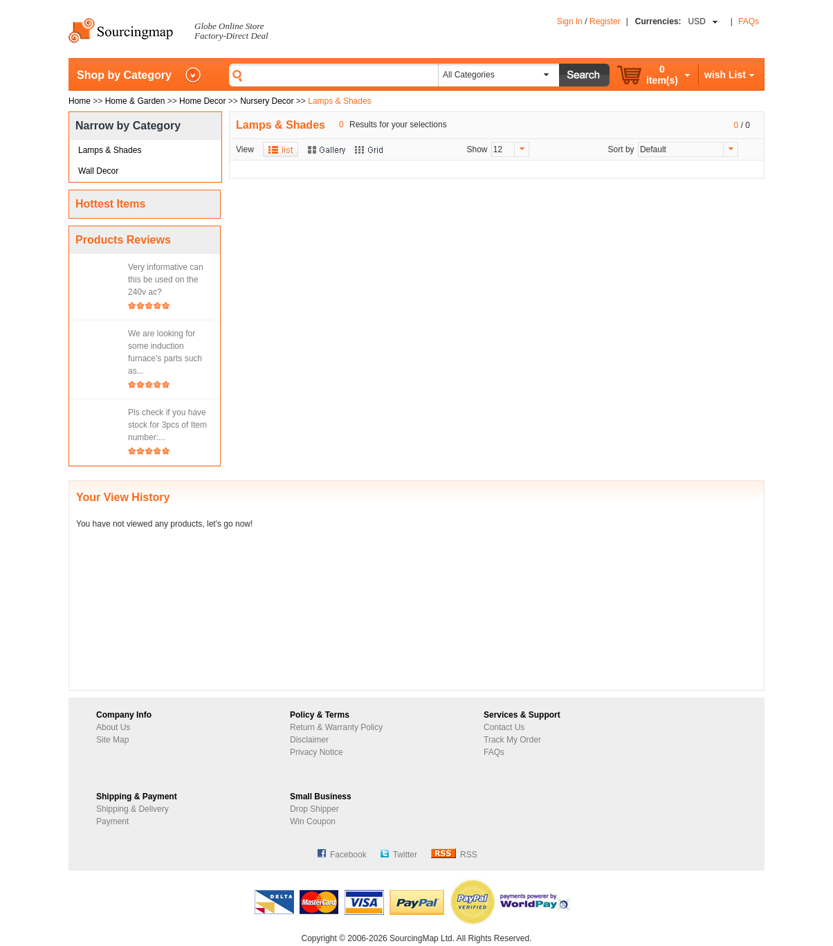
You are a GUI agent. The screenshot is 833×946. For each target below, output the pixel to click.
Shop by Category (124, 75)
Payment (112, 821)
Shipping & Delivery (132, 809)
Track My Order (512, 740)
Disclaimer (309, 740)
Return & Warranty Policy (336, 727)
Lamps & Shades (109, 150)
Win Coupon (313, 821)
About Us (113, 727)
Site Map (112, 740)
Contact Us (504, 727)
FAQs (748, 21)
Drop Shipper (314, 809)
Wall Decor (98, 171)
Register (605, 21)
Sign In (570, 21)
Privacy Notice (316, 752)
